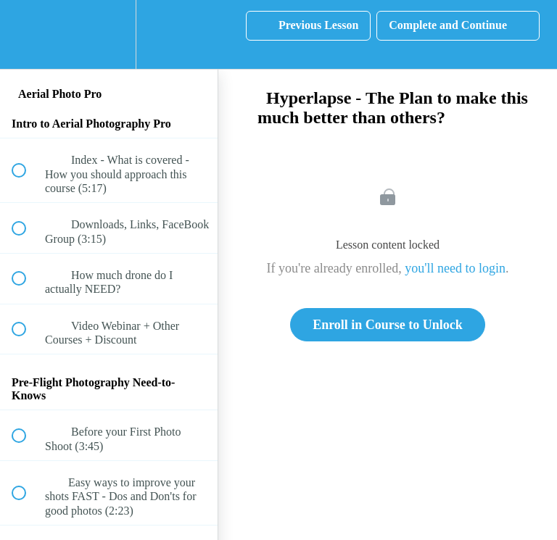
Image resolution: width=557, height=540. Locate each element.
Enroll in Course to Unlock (388, 324)
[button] (27, 34)
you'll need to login (455, 268)
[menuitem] (109, 34)
